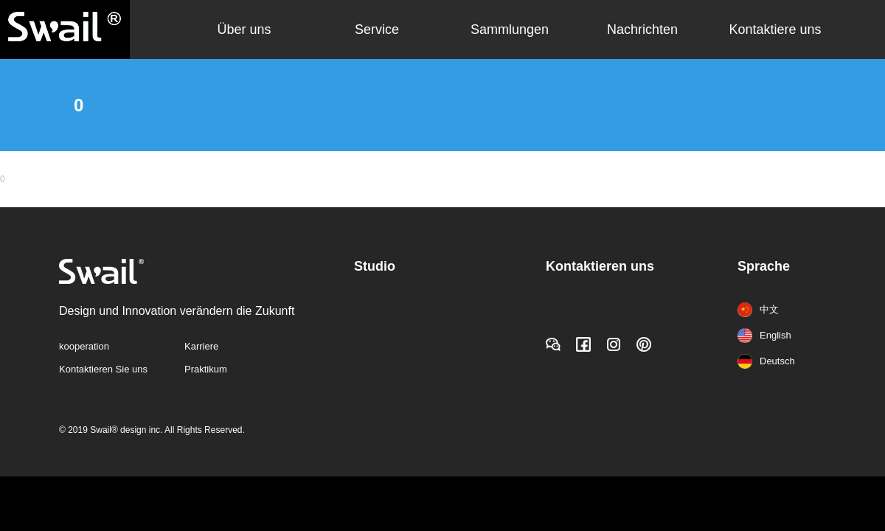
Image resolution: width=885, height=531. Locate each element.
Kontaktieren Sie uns (103, 369)
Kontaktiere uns (775, 29)
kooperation (84, 346)
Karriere (201, 346)
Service (377, 29)
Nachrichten (642, 29)
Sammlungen (510, 29)
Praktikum (205, 369)
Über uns (244, 29)
